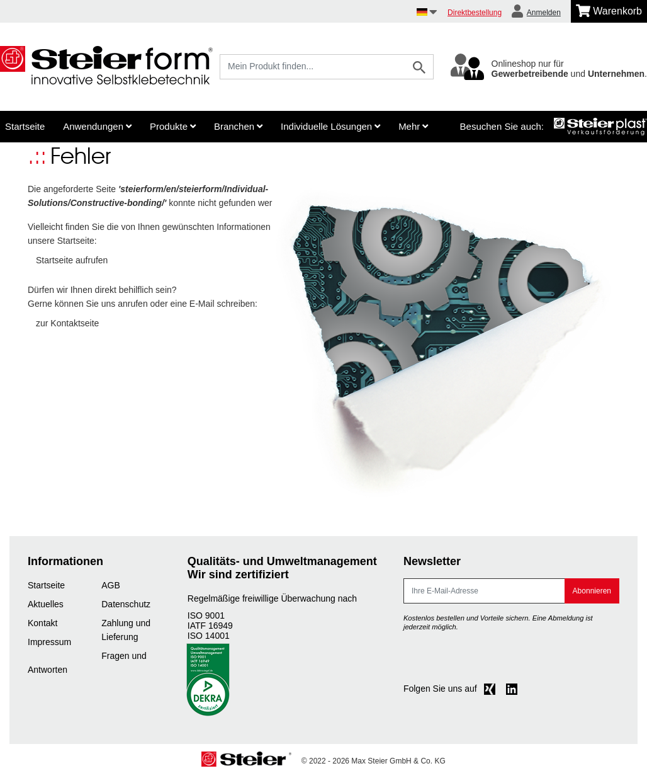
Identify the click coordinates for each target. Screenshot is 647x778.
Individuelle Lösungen (330, 126)
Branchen (238, 126)
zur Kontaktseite (67, 323)
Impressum (49, 642)
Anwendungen (97, 126)
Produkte (173, 126)
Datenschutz (125, 604)
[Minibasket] (609, 11)
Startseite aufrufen (72, 260)
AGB (110, 585)
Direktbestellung (474, 12)
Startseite (25, 126)
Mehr (413, 126)
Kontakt (42, 623)
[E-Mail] (484, 591)
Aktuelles (46, 604)
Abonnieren (592, 590)
